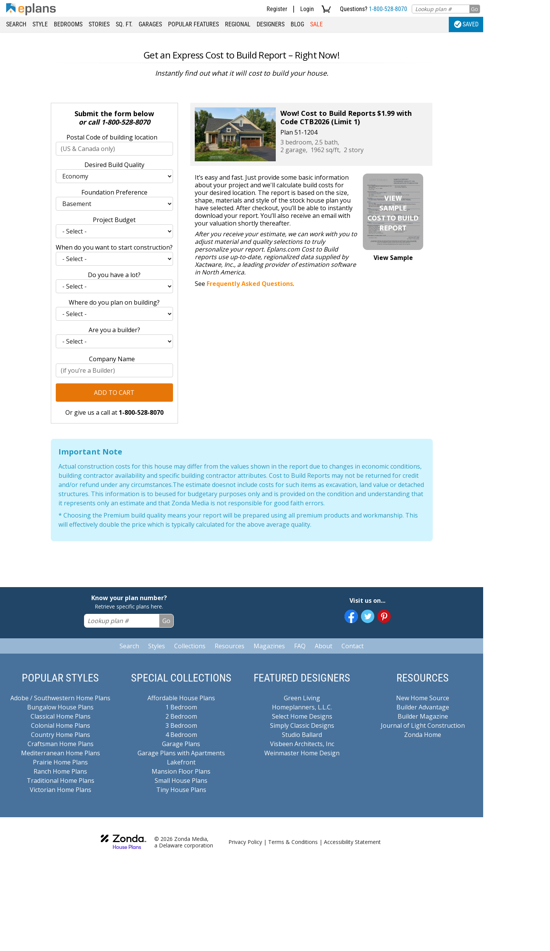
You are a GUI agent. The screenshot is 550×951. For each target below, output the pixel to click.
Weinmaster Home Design (302, 753)
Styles (156, 646)
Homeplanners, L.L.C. (302, 707)
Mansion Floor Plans (181, 771)
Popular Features (193, 24)
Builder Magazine (423, 716)
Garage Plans (181, 744)
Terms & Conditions (293, 842)
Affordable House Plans (181, 698)
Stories (99, 24)
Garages (150, 24)
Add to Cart (114, 392)
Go (474, 9)
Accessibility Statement (352, 842)
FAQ (300, 646)
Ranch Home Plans (60, 771)
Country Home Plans (60, 734)
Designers (271, 24)
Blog (297, 24)
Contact (352, 646)
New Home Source (422, 698)
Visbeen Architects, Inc (302, 744)
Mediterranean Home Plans (60, 753)
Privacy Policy (245, 842)
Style (40, 24)
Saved (466, 24)
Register (277, 9)
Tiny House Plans (181, 789)
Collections (189, 646)
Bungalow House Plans (60, 707)
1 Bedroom (181, 707)
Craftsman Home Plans (61, 744)
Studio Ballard (302, 734)
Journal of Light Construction (423, 725)
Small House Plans (181, 780)
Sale (316, 24)
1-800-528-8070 (388, 9)
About (323, 646)
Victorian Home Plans (60, 789)
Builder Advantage (422, 707)
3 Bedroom (181, 725)
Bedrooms (68, 24)
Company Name (112, 359)
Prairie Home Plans (60, 762)
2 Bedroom (181, 716)
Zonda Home (422, 734)
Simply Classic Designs (302, 725)
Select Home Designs (302, 716)
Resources (229, 646)
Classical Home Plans (61, 716)
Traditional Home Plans (60, 780)
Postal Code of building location (111, 137)
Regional (238, 24)
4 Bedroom (181, 734)
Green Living (302, 698)
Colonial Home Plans (60, 725)
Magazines (269, 646)
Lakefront (181, 762)
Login (307, 9)
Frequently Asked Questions (250, 283)
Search (16, 24)
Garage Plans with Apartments (181, 753)
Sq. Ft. (124, 24)
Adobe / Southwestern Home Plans (60, 698)
